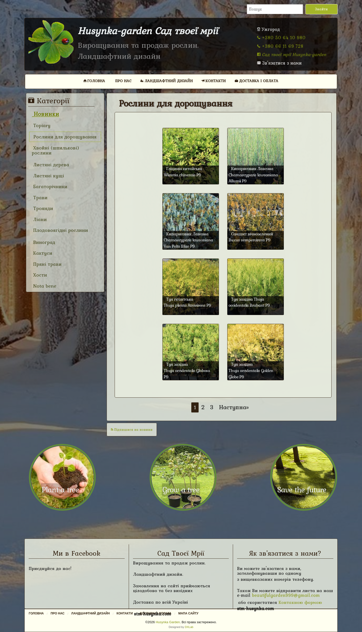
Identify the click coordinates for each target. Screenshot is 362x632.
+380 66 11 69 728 (280, 46)
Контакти (214, 81)
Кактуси (42, 253)
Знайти (321, 9)
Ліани (39, 219)
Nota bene (44, 286)
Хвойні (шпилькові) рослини (55, 150)
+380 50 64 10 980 (281, 37)
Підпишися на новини (132, 429)
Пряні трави (47, 264)
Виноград (43, 242)
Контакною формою (300, 602)
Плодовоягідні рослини (60, 230)
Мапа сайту (188, 613)
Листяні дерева (50, 164)
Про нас (123, 81)
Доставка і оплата (256, 81)
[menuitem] (94, 80)
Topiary (41, 125)
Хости (39, 275)
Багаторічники (49, 186)
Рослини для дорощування (64, 136)
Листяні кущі (48, 175)
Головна (94, 81)
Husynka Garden (168, 622)
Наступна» (234, 407)
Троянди (42, 208)
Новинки (45, 114)
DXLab (189, 626)
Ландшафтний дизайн (166, 81)
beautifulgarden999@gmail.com (286, 595)
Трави (40, 197)
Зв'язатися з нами (279, 63)
